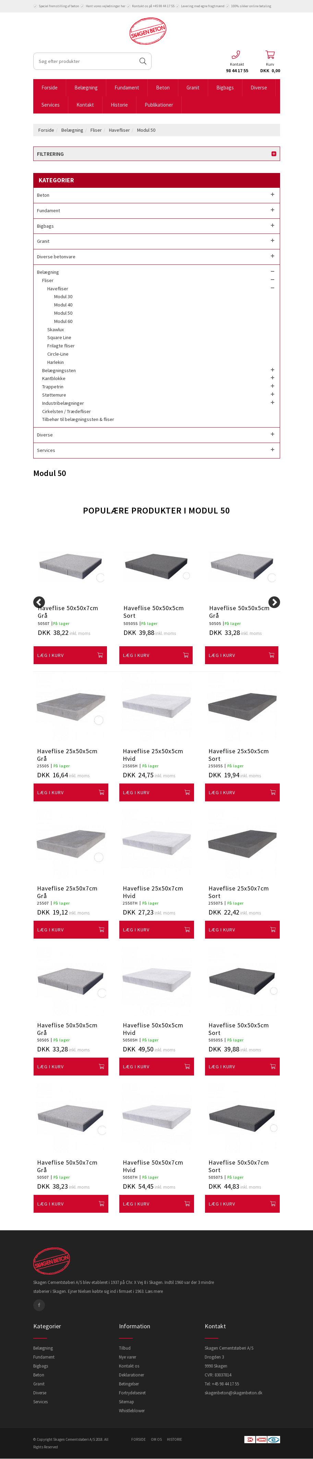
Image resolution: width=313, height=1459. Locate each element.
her (123, 6)
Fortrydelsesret (132, 1393)
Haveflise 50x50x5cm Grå (239, 611)
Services (50, 104)
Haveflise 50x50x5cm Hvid (153, 1029)
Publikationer (159, 104)
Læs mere (154, 1291)
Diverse (259, 87)
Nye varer (127, 1357)
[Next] (274, 602)
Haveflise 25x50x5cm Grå (67, 755)
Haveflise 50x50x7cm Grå (68, 611)
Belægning (86, 87)
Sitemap (126, 1402)
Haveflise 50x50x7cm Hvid (153, 1166)
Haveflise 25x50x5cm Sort (238, 755)
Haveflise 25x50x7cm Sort (238, 892)
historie (174, 1439)
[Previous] (39, 602)
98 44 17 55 (237, 70)
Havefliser (119, 130)
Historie (119, 104)
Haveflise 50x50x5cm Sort (153, 611)
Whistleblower (132, 1411)
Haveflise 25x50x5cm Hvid (153, 755)
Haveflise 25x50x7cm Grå (67, 892)
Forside (49, 87)
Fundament (127, 87)
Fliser (96, 130)
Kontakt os (129, 1366)
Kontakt (85, 104)
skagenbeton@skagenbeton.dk (233, 1393)
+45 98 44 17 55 (225, 1384)
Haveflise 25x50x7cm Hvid (153, 892)
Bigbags (225, 87)
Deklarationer (131, 1375)
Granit (193, 87)
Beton (163, 87)
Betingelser (129, 1384)
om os (156, 1439)
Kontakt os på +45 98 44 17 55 (150, 6)
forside (138, 1439)
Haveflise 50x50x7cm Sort (238, 1166)
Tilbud (125, 1348)
